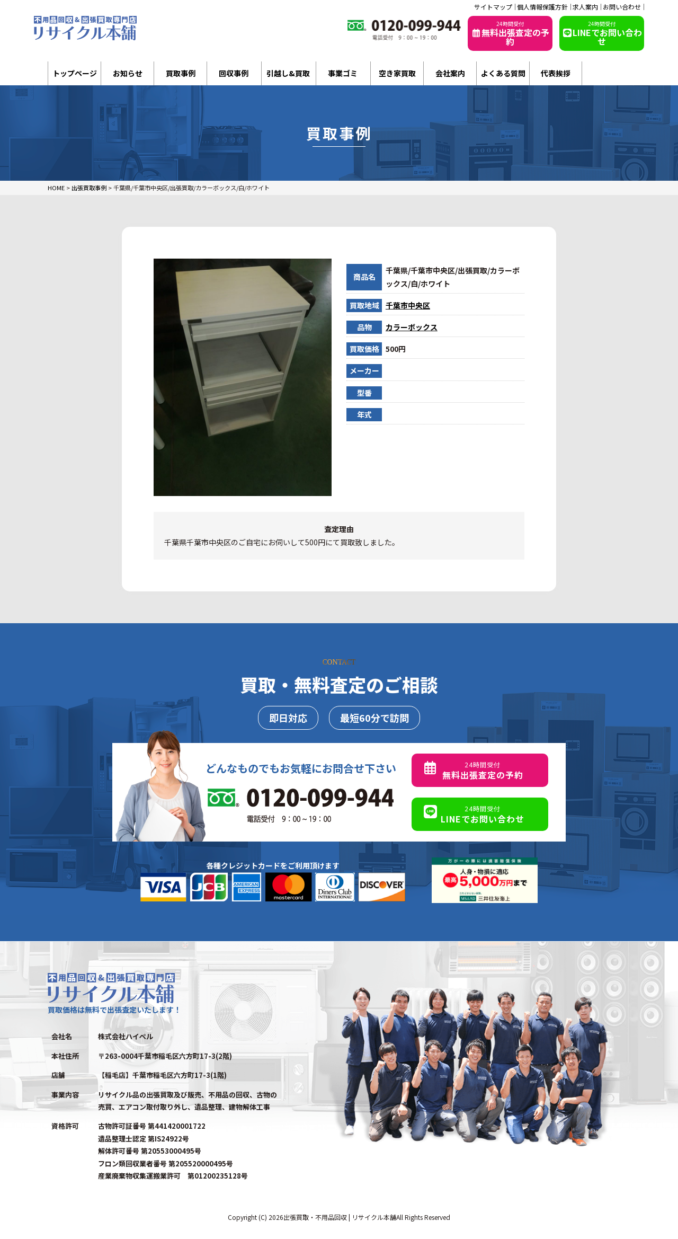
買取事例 (180, 73)
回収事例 (233, 73)
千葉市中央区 (408, 305)
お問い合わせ (622, 7)
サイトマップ (493, 7)
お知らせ (127, 73)
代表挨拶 (555, 73)
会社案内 (450, 73)
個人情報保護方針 (542, 7)
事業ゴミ (343, 73)
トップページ (74, 73)
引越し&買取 (288, 73)
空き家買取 (397, 73)
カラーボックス (412, 327)
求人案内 (585, 7)
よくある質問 (503, 73)
